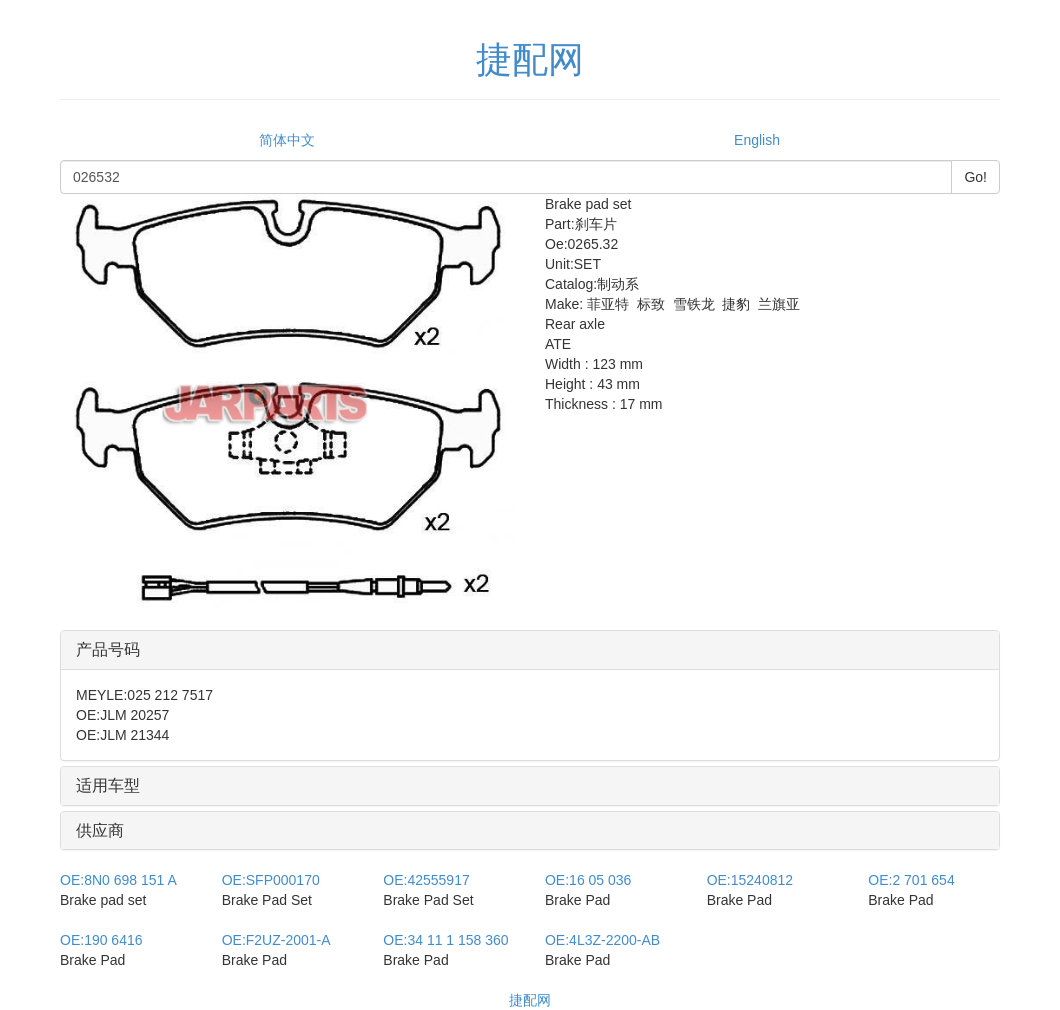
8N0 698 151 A (118, 880)
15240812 (750, 880)
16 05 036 (588, 880)
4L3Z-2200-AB (602, 940)
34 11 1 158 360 (445, 940)
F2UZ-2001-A (276, 940)
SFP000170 (271, 880)
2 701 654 (911, 880)
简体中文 (287, 140)
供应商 (100, 830)
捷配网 (530, 1000)
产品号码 (108, 649)
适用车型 (108, 785)
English (757, 140)
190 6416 (101, 940)
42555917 (426, 880)
